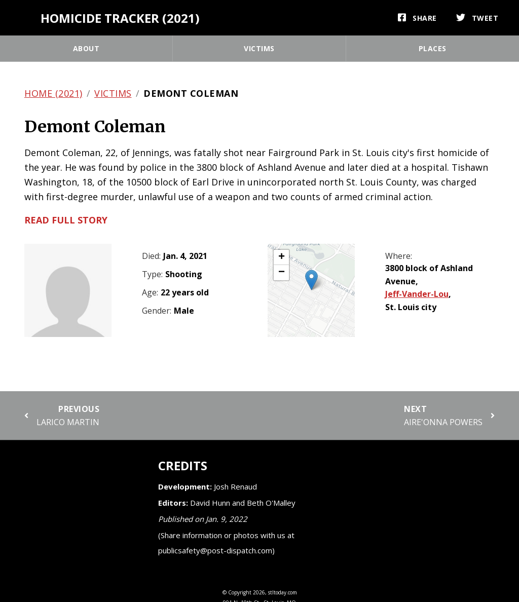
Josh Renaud (235, 486)
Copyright (239, 592)
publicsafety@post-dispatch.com (215, 550)
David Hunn (210, 503)
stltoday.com (282, 592)
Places (433, 48)
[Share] (417, 17)
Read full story (65, 220)
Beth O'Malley (271, 503)
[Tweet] (477, 17)
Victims (259, 48)
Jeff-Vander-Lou (417, 293)
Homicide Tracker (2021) (120, 18)
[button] (311, 280)
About (86, 48)
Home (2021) (53, 93)
